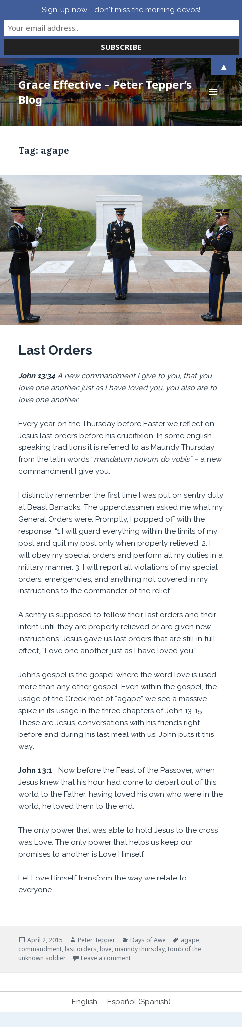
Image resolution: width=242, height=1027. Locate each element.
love (106, 949)
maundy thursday (140, 949)
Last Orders (55, 350)
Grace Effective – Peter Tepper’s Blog (105, 92)
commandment (40, 949)
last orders (81, 949)
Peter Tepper (96, 940)
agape (190, 940)
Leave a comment (106, 958)
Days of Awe (148, 940)
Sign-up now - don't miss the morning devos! (121, 9)
